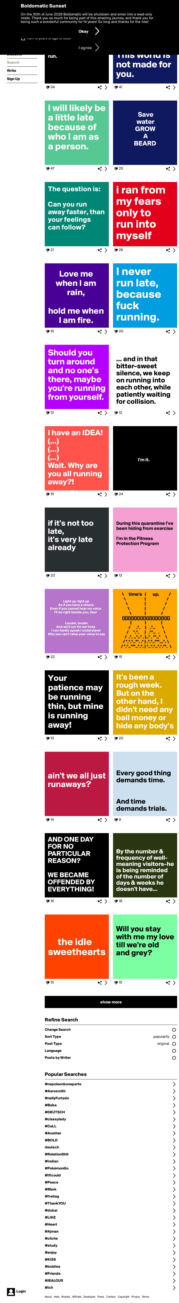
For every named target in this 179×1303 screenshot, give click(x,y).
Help (56, 1297)
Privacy (135, 1297)
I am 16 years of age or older (49, 38)
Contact (111, 1297)
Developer (89, 1297)
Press (100, 1297)
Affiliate (76, 1297)
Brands (66, 1297)
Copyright (123, 1297)
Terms (145, 1297)
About (48, 1297)
